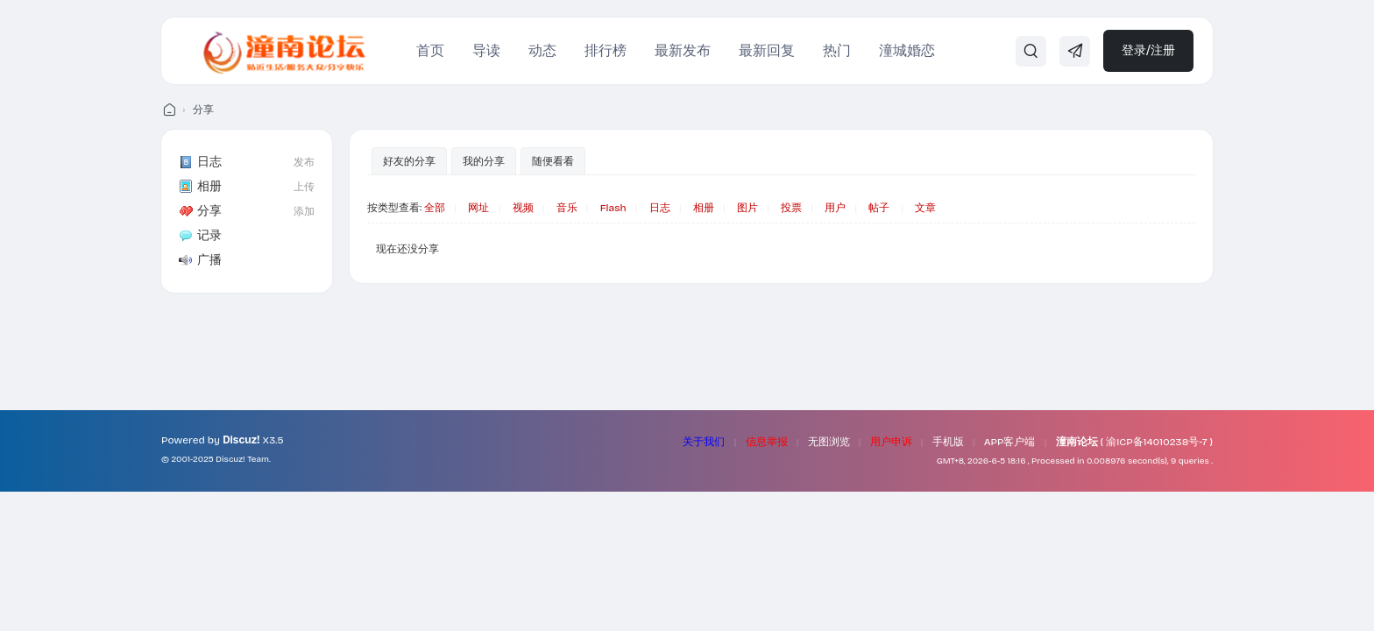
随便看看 (553, 161)
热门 (837, 50)
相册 (200, 186)
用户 (835, 208)
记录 (200, 235)
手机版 (948, 442)
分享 (203, 109)
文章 (925, 208)
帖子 (878, 208)
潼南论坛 (1077, 442)
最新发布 (683, 50)
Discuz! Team (242, 459)
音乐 (566, 208)
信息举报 (767, 442)
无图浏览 (829, 442)
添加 (304, 211)
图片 (747, 208)
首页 (430, 50)
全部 (434, 208)
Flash (613, 208)
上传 (304, 187)
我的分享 (484, 161)
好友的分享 (409, 161)
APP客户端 (1010, 442)
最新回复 (767, 50)
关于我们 (704, 442)
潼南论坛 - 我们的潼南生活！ (168, 110)
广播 (200, 259)
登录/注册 (1148, 50)
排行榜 (605, 50)
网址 (478, 208)
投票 (791, 208)
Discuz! (241, 440)
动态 (542, 50)
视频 (523, 208)
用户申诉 (891, 442)
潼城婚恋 (907, 50)
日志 (200, 161)
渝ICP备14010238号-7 (1156, 442)
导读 (486, 50)
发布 (304, 162)
